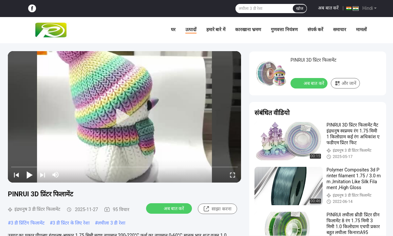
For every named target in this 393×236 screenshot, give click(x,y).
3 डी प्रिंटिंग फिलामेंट (28, 223)
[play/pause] (29, 175)
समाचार (339, 29)
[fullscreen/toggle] (232, 175)
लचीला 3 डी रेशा (111, 223)
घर (173, 29)
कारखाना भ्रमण (248, 29)
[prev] (16, 175)
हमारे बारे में (215, 29)
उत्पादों (190, 29)
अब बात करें (328, 7)
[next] (42, 175)
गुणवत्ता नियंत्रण (284, 29)
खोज (299, 8)
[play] (124, 116)
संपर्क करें (315, 29)
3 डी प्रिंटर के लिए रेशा (71, 223)
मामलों (361, 29)
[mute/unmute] (55, 175)
